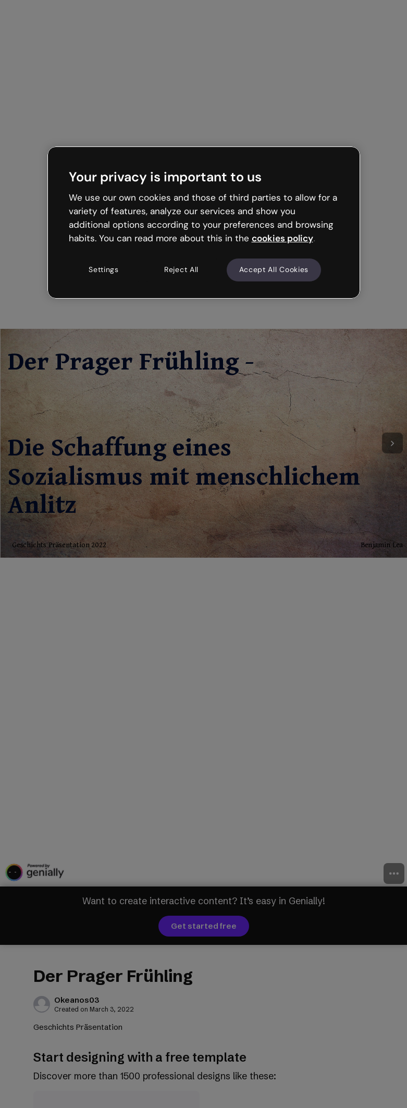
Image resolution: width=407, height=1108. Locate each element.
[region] (203, 222)
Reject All (181, 270)
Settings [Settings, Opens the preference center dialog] (104, 270)
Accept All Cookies (274, 270)
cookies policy (282, 238)
